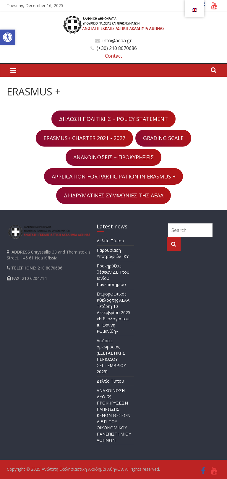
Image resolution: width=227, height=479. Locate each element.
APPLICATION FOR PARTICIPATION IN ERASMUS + (114, 176)
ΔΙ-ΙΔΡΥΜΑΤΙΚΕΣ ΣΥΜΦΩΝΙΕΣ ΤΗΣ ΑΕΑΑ (113, 195)
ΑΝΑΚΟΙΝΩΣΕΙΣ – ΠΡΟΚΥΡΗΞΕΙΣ (113, 157)
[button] (7, 37)
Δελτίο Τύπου (110, 240)
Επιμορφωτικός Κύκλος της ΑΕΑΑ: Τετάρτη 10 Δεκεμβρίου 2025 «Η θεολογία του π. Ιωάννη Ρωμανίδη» (113, 312)
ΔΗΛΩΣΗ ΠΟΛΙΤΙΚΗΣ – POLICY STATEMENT (113, 118)
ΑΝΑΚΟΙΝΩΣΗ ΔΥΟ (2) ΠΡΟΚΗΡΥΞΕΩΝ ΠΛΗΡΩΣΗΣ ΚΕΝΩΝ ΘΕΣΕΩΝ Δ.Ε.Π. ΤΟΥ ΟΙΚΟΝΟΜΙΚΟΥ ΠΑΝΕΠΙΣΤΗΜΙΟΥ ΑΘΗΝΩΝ (114, 415)
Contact (113, 56)
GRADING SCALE (163, 138)
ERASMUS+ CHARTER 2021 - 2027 (84, 138)
